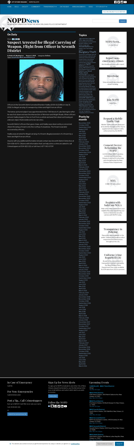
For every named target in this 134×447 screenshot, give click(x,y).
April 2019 (82, 288)
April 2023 (82, 188)
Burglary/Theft (87, 52)
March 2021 (83, 240)
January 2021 (83, 244)
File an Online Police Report (114, 12)
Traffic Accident (86, 108)
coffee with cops (91, 56)
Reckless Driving (88, 91)
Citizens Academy (83, 56)
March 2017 (83, 341)
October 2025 (84, 125)
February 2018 (84, 318)
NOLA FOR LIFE (91, 83)
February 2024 (84, 167)
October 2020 (84, 251)
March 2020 (83, 265)
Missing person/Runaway (86, 79)
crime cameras (90, 59)
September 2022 (85, 202)
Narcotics (84, 83)
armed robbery (83, 43)
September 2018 (85, 303)
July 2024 (82, 156)
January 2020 (83, 270)
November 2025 (84, 123)
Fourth (88, 69)
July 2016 (82, 358)
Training (81, 111)
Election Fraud (88, 66)
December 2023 (84, 171)
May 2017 (82, 337)
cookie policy (75, 443)
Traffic (80, 108)
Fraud (85, 71)
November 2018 (84, 299)
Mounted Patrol (87, 81)
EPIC (93, 66)
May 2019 (82, 286)
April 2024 (82, 163)
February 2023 (84, 192)
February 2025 (84, 142)
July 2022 (82, 207)
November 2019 (84, 274)
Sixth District (87, 103)
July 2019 (82, 282)
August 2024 (83, 154)
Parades (89, 84)
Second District (84, 96)
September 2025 (85, 127)
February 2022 (84, 217)
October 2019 (84, 276)
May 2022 (82, 211)
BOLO (17, 7)
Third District (83, 106)
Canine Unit (82, 54)
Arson (87, 45)
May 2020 (82, 261)
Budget (91, 48)
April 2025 (82, 138)
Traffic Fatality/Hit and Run (89, 109)
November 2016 (84, 349)
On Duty (25, 7)
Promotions (86, 89)
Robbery (87, 93)
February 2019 (84, 293)
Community (35, 7)
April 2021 (82, 238)
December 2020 (84, 246)
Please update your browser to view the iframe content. (108, 414)
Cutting (81, 62)
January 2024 (83, 169)
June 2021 (82, 234)
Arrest (84, 45)
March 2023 (83, 190)
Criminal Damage (88, 60)
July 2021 (82, 232)
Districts (89, 62)
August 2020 (83, 255)
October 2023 (84, 175)
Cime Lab (93, 54)
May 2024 (82, 161)
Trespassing (82, 112)
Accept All (119, 444)
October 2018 (84, 301)
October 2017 (83, 326)
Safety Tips (89, 94)
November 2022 (84, 198)
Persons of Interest (88, 88)
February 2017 (84, 343)
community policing (90, 57)
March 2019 (83, 290)
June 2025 (82, 133)
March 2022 (83, 215)
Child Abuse (88, 54)
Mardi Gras (87, 78)
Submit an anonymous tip (17, 414)
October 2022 (84, 200)
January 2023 (83, 194)
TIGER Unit (91, 106)
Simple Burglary (91, 99)
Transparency (50, 7)
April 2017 (82, 339)
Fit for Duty (101, 7)
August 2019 (83, 280)
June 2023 (82, 184)
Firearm (93, 67)
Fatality (81, 67)
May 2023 (82, 186)
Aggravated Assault (84, 38)
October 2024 (84, 150)
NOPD (23, 20)
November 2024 (84, 148)
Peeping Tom (88, 86)
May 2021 (82, 236)
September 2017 (85, 328)
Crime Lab (81, 60)
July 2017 (82, 332)
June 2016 (82, 360)
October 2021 (83, 226)
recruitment (82, 93)
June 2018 (82, 309)
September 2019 (85, 278)
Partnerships (82, 86)
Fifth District (87, 67)
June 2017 (82, 334)
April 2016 (82, 364)
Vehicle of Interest (89, 112)
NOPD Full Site (34, 2)
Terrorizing (87, 104)
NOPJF (80, 84)
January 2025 (83, 144)
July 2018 (82, 307)
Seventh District (29, 57)
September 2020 (85, 253)
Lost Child (81, 78)
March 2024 (83, 165)
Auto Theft (86, 48)
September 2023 (85, 177)
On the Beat (64, 7)
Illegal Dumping (85, 76)
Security (91, 96)
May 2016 (82, 362)
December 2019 (84, 272)
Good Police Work (17, 57)
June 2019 (82, 284)
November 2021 (84, 223)
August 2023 (83, 179)
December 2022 (84, 196)
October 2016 (84, 351)
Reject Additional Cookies (104, 444)
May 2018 (82, 311)
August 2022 (83, 205)
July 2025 (82, 131)
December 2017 (84, 322)
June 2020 (82, 259)
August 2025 (83, 129)
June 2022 (82, 209)
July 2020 (82, 257)
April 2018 (82, 314)
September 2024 (85, 152)
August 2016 (83, 355)
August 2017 (83, 330)
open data (84, 84)
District (85, 62)
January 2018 (83, 320)
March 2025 (83, 140)
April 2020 (82, 263)
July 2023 (82, 182)
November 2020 (84, 249)
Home (9, 7)
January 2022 (83, 219)
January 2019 (83, 295)
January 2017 (83, 345)
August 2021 (83, 230)
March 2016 (83, 366)
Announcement (83, 42)
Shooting (85, 99)
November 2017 (84, 324)
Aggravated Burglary (88, 40)
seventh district (85, 98)
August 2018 (83, 305)
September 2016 (85, 353)
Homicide (83, 75)
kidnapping (93, 76)
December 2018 (84, 297)
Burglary (81, 50)
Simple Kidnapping (83, 101)
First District (83, 69)
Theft (91, 104)
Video (91, 7)
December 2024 (84, 146)
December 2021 (84, 221)
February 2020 (84, 267)
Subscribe (53, 396)
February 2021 (84, 242)
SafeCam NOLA (83, 94)
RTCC (90, 93)
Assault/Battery (85, 47)
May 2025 (82, 135)
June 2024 (82, 159)
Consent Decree (82, 59)
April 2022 (82, 213)
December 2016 (84, 347)
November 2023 (84, 173)
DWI (84, 64)
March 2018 (83, 316)
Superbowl (81, 104)
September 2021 (85, 228)
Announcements (78, 7)
